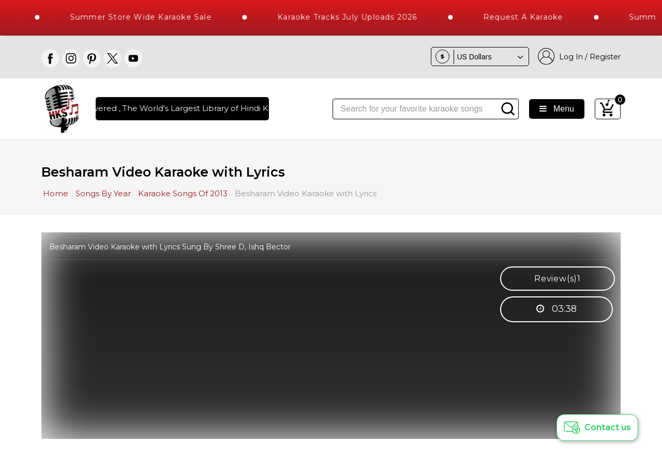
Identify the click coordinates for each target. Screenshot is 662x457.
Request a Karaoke (528, 17)
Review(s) (557, 278)
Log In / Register (579, 56)
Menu (556, 108)
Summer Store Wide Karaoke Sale (145, 17)
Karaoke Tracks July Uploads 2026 (352, 17)
